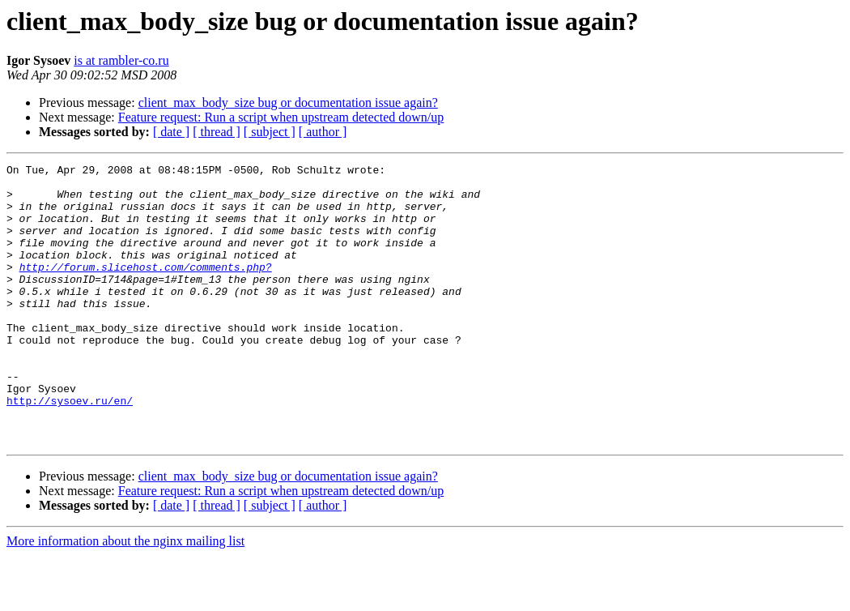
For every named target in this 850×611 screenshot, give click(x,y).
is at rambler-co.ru (121, 60)
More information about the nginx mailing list (125, 597)
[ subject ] (269, 132)
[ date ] (171, 132)
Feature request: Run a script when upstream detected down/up (281, 117)
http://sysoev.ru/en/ (69, 449)
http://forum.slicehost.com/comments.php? (145, 288)
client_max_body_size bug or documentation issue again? (288, 102)
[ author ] (323, 132)
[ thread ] (216, 132)
